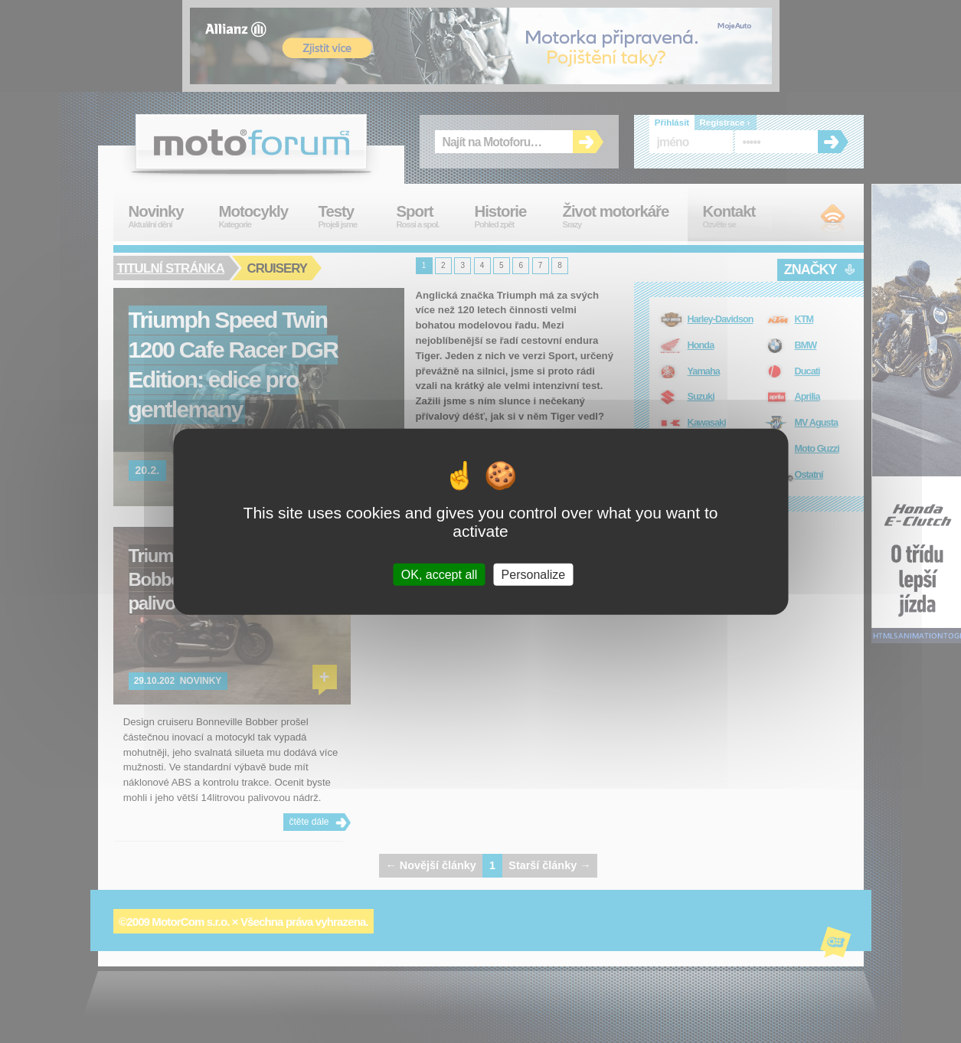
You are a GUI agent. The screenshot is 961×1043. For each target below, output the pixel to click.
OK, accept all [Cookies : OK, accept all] (439, 573)
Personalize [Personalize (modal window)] (534, 573)
